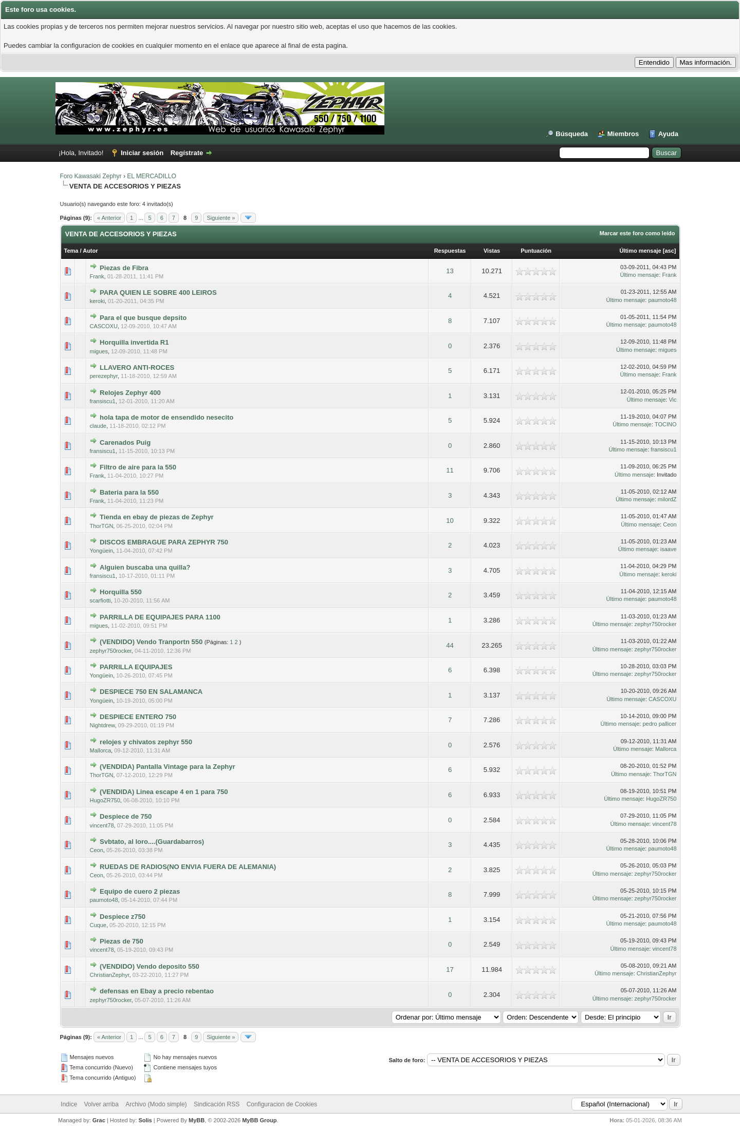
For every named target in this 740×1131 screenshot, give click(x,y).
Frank (96, 276)
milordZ (667, 499)
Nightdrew (102, 725)
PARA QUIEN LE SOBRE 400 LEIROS (158, 292)
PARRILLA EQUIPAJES (136, 667)
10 (449, 520)
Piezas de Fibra (124, 268)
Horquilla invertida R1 (134, 342)
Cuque (97, 925)
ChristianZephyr (109, 975)
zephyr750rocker (656, 624)
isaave (668, 549)
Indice (69, 1104)
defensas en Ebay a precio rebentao (157, 991)
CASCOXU (103, 326)
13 (449, 271)
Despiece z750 (122, 916)
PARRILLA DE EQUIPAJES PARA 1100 (160, 617)
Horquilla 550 (121, 592)
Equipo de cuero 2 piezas (140, 891)
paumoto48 (662, 300)
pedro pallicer (659, 724)
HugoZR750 (104, 800)
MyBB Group (259, 1120)
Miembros (623, 134)
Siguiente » (221, 218)
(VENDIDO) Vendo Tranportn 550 (151, 642)
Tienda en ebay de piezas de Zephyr (157, 517)
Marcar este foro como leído (637, 233)
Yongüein (101, 551)
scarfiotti (99, 600)
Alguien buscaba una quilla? (145, 567)
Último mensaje (640, 251)
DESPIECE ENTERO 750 (138, 717)
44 (449, 645)
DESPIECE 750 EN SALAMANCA (151, 691)
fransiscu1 (102, 401)
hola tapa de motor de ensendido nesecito (166, 417)
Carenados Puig (125, 442)
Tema (71, 251)
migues (98, 351)
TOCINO (666, 424)
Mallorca (100, 750)
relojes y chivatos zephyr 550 (146, 742)
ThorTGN (101, 526)
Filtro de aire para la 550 (138, 467)
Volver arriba (101, 1104)
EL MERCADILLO (151, 176)
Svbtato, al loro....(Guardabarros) (152, 841)
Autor (90, 251)
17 (449, 969)
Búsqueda (572, 134)
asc (669, 251)
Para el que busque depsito (143, 318)
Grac (98, 1120)
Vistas (492, 251)
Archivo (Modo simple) (156, 1104)
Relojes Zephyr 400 (130, 393)
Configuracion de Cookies (282, 1104)
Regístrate (187, 153)
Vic (672, 400)
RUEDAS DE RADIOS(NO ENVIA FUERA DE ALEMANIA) (188, 867)
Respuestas (450, 251)
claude (97, 426)
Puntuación (536, 251)
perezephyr (103, 376)
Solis (145, 1120)
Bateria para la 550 (129, 492)
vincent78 (101, 825)
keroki (96, 301)
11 (449, 470)
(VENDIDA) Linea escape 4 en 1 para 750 (164, 792)
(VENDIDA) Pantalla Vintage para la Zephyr (167, 766)
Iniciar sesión (142, 153)
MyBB (197, 1120)
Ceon (669, 524)
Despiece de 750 (126, 816)
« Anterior (109, 218)
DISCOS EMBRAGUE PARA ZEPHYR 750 (164, 542)
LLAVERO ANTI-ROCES (137, 367)
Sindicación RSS (216, 1104)
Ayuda (668, 134)
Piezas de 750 (121, 941)
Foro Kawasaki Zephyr (91, 176)
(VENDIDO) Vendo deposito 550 (149, 966)
